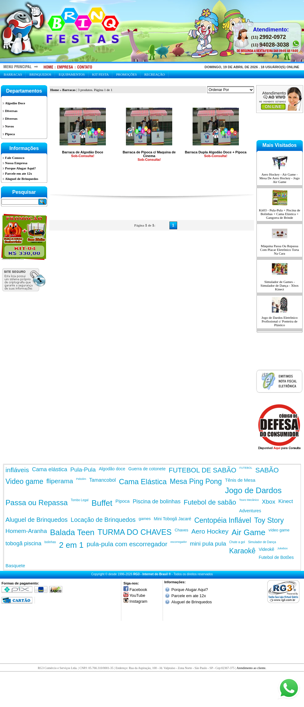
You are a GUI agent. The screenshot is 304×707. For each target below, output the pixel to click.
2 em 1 (71, 545)
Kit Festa (100, 74)
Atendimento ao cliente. (251, 668)
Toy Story (269, 520)
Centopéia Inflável (222, 520)
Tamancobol (102, 480)
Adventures (250, 510)
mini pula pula (208, 543)
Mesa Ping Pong (196, 481)
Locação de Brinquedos (103, 519)
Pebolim (81, 478)
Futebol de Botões (276, 557)
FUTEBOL (245, 467)
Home (54, 90)
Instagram (139, 601)
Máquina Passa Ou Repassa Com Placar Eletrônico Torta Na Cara (279, 249)
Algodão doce (112, 468)
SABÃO (267, 470)
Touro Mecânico (249, 499)
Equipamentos (72, 74)
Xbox (268, 501)
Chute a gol (237, 542)
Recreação (154, 74)
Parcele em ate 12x (188, 595)
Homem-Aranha (26, 531)
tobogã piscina (23, 543)
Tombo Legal (79, 500)
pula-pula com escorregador (127, 543)
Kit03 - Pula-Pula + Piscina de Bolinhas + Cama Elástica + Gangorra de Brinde (279, 213)
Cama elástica (49, 469)
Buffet (102, 503)
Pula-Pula (83, 469)
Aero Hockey (209, 531)
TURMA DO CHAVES (135, 532)
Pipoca (122, 501)
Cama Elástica (143, 481)
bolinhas (50, 542)
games (145, 518)
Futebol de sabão (210, 502)
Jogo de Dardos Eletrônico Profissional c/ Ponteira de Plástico (279, 321)
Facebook (138, 589)
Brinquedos (40, 74)
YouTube (137, 595)
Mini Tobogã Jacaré (172, 518)
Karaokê (242, 551)
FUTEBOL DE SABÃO (202, 470)
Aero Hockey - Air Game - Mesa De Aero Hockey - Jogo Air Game (280, 178)
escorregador (178, 541)
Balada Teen (72, 532)
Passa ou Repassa (37, 502)
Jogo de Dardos (253, 490)
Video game (24, 481)
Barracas (13, 74)
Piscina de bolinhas (157, 501)
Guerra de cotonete (147, 468)
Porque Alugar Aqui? (189, 589)
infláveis (17, 469)
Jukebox (282, 548)
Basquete (15, 565)
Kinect (285, 501)
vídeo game (279, 530)
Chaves (181, 530)
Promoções (126, 74)
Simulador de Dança (262, 542)
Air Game (248, 532)
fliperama (59, 481)
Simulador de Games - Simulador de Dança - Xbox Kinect (279, 285)
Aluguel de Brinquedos (37, 519)
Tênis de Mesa (240, 480)
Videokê (266, 549)
